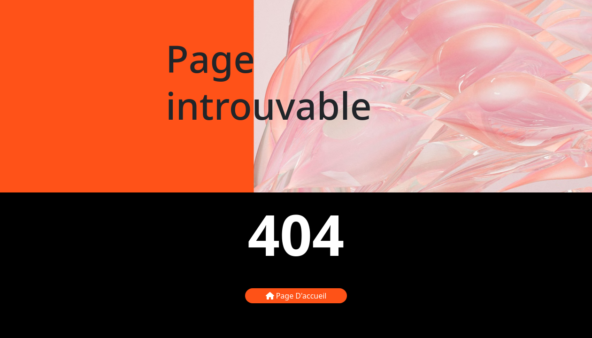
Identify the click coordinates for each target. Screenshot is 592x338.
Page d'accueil (296, 296)
